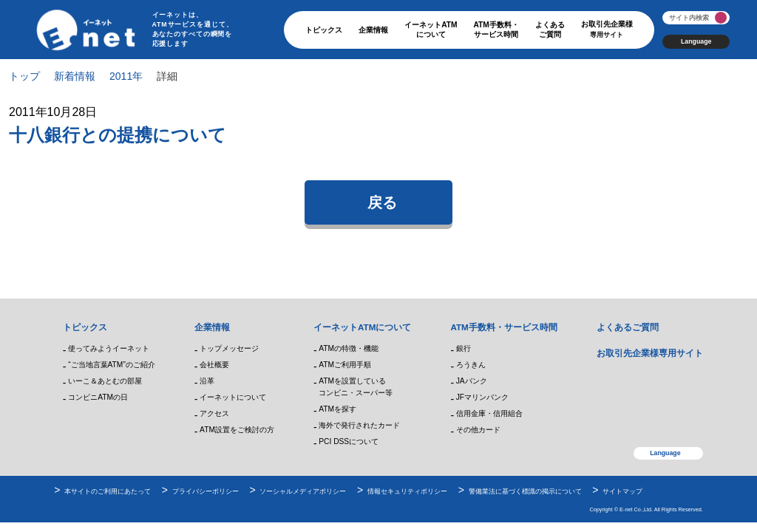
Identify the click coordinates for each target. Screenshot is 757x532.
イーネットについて (233, 397)
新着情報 (74, 76)
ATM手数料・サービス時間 (495, 29)
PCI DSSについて (348, 441)
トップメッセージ (229, 348)
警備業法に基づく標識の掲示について (525, 491)
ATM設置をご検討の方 (237, 430)
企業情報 (373, 30)
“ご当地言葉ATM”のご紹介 (111, 365)
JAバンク (471, 381)
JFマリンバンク (482, 397)
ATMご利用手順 (345, 365)
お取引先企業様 (607, 29)
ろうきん (471, 365)
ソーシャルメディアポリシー (302, 491)
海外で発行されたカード (359, 425)
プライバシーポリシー (205, 491)
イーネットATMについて (430, 29)
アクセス (214, 413)
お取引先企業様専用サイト (650, 353)
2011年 (126, 76)
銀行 (463, 348)
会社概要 (214, 365)
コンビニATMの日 (98, 397)
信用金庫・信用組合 (489, 413)
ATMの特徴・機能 (348, 348)
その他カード (478, 430)
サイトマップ (622, 491)
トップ (24, 76)
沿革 (207, 381)
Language (696, 41)
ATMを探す (337, 409)
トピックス (323, 30)
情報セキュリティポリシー (407, 491)
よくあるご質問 (550, 29)
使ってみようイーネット (108, 348)
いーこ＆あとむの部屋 (105, 381)
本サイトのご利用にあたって (107, 491)
